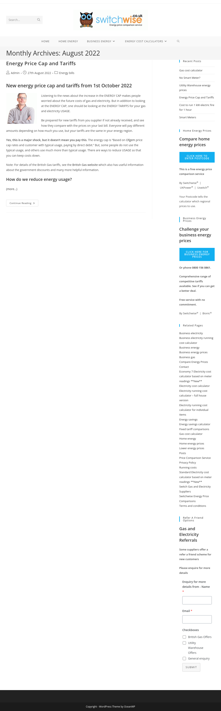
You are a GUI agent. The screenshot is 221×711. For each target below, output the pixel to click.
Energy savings (188, 419)
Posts (182, 453)
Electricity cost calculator (194, 386)
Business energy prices (193, 352)
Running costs (188, 467)
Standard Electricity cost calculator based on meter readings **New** (195, 477)
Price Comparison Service (195, 458)
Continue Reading (24, 203)
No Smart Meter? (189, 78)
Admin (15, 73)
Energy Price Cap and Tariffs (41, 63)
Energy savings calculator (194, 424)
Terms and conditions (192, 506)
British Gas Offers (200, 637)
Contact (184, 367)
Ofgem (130, 140)
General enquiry (199, 658)
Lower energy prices (191, 448)
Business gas (187, 357)
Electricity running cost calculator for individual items (193, 410)
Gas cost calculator (191, 70)
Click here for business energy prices (197, 254)
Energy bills (66, 73)
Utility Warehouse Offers (195, 648)
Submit (191, 667)
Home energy (187, 438)
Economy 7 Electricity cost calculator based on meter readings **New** (195, 376)
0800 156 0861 (201, 267)
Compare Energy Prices (193, 362)
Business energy (189, 347)
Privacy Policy (187, 462)
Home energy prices (191, 443)
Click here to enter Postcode (197, 157)
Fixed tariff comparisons (194, 429)
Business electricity (191, 333)
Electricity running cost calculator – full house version (193, 395)
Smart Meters (187, 117)
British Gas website (85, 165)
